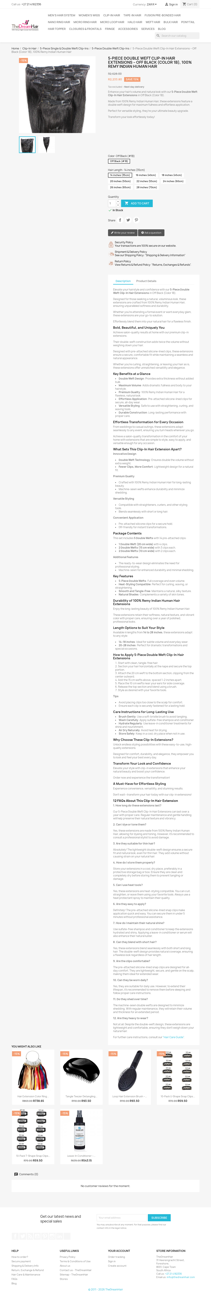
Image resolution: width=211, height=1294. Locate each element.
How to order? (20, 1256)
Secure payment (21, 1261)
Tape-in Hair (132, 15)
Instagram (52, 1236)
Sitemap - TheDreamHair (74, 1274)
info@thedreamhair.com (181, 1277)
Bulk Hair (171, 22)
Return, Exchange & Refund (28, 1270)
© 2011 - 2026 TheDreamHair (105, 1289)
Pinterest (136, 220)
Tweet (128, 220)
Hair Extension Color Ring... (33, 1096)
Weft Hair (153, 22)
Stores (64, 1279)
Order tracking (116, 1256)
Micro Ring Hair (85, 22)
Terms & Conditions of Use (75, 1261)
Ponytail (188, 22)
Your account (119, 1251)
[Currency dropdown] (152, 5)
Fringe (110, 29)
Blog (162, 29)
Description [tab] (123, 281)
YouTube (37, 1236)
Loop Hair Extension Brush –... (129, 1096)
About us (65, 1265)
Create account (117, 1265)
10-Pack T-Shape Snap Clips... (33, 1155)
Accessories (128, 29)
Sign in (112, 1261)
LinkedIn (59, 1236)
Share (120, 220)
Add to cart (137, 203)
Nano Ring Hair (59, 22)
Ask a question (151, 233)
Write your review (123, 233)
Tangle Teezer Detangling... (81, 1096)
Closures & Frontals (85, 29)
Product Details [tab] (146, 281)
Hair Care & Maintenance (26, 1274)
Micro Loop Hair (112, 22)
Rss (30, 1236)
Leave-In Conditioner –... (81, 1155)
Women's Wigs (89, 15)
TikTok (67, 1236)
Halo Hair (135, 22)
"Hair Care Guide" (173, 1037)
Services (148, 29)
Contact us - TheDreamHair (76, 1270)
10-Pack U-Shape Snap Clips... (178, 1096)
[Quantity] (112, 203)
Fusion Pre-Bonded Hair (163, 15)
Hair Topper (57, 29)
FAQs (14, 1279)
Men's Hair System (61, 15)
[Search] (177, 35)
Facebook (15, 1236)
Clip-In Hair (111, 15)
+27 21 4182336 (31, 4)
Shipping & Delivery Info (25, 1265)
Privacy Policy (67, 1256)
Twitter (22, 1236)
